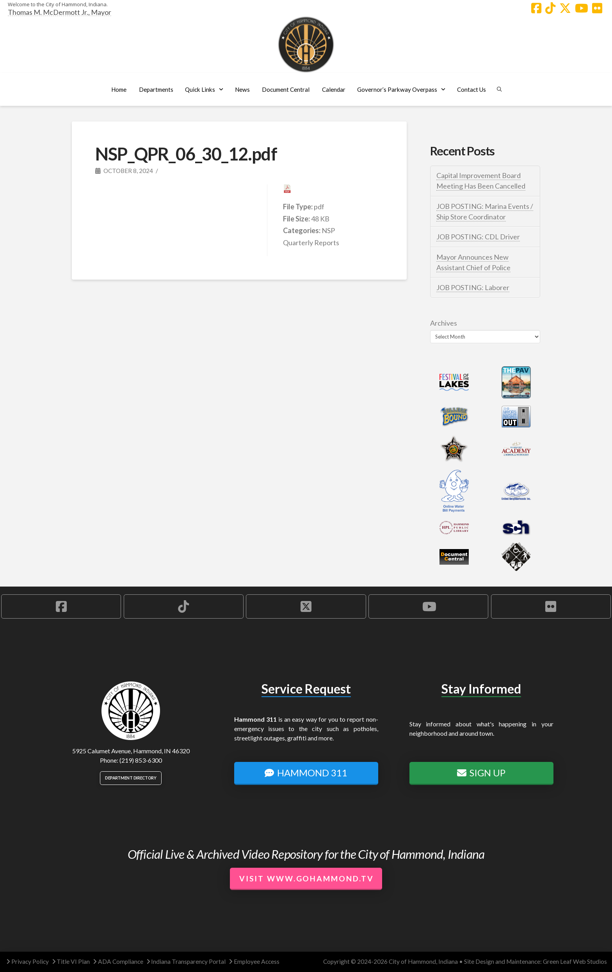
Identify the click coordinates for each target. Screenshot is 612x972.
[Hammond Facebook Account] (536, 8)
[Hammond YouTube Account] (581, 8)
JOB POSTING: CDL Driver (478, 236)
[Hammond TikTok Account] (550, 8)
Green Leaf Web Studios (575, 961)
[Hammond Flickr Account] (597, 8)
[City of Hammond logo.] (306, 44)
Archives (443, 323)
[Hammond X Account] (565, 8)
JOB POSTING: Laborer (472, 287)
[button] (156, 89)
